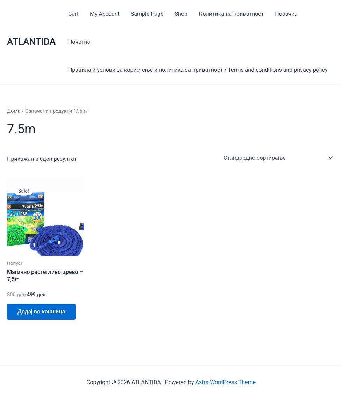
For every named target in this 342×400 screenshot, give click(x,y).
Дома (13, 111)
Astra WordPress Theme (225, 382)
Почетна (79, 42)
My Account (105, 14)
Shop (181, 14)
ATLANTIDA (31, 41)
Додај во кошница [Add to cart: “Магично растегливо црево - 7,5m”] (41, 311)
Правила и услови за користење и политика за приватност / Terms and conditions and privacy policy (198, 70)
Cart (73, 14)
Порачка (286, 14)
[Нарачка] (278, 158)
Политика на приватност (231, 14)
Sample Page (147, 14)
